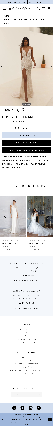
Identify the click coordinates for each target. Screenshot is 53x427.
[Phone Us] (16, 2)
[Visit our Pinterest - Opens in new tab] (39, 409)
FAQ (26, 333)
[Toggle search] (38, 8)
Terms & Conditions (26, 361)
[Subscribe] (40, 395)
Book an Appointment (26, 143)
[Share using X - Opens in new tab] (17, 110)
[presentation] (13, 217)
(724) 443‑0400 (26, 303)
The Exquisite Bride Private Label (24, 19)
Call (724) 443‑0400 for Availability (26, 151)
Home (6, 15)
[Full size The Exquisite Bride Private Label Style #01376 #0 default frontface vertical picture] (26, 66)
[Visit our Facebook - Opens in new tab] (22, 409)
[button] (4, 8)
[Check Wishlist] (48, 8)
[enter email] (26, 395)
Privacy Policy (26, 358)
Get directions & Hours (26, 281)
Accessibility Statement (26, 364)
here (26, 425)
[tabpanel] (26, 66)
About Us (26, 336)
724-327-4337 (27, 164)
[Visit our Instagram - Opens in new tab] (31, 409)
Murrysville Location (26, 339)
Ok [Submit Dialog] (50, 420)
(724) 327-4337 (26, 276)
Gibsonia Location (27, 343)
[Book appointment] (43, 8)
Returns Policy (26, 367)
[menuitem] (4, 8)
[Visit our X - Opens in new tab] (14, 409)
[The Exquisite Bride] (19, 7)
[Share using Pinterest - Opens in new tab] (23, 110)
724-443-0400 (43, 160)
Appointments (26, 329)
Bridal (7, 23)
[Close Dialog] (2, 420)
